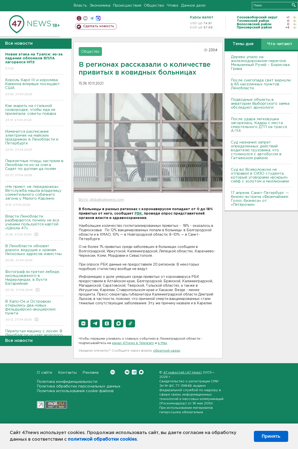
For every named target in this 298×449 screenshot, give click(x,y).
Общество (154, 5)
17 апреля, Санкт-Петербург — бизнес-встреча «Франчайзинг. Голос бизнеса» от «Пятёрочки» (260, 198)
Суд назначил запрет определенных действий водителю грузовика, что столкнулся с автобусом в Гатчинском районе (256, 150)
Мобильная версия (79, 18)
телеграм (91, 18)
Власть (80, 5)
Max (141, 372)
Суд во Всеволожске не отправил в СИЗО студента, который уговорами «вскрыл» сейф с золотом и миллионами (260, 175)
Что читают (279, 44)
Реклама (91, 372)
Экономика (100, 5)
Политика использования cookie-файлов (75, 391)
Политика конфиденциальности (67, 381)
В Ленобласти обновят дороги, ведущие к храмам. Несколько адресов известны (34, 253)
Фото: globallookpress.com (101, 199)
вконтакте (85, 18)
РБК (138, 213)
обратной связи (166, 350)
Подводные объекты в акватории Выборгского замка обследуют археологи (260, 103)
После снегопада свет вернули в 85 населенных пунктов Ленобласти (261, 84)
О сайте (44, 372)
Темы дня (243, 44)
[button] (83, 323)
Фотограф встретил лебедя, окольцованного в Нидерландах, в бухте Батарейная (34, 281)
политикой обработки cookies (102, 439)
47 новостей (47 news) (182, 372)
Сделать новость (98, 26)
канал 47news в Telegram (133, 343)
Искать (294, 5)
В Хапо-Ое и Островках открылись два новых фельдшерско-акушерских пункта (34, 311)
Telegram (134, 372)
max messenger (98, 18)
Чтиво (172, 5)
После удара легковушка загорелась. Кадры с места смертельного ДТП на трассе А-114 (259, 124)
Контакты (67, 372)
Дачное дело (193, 5)
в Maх (162, 343)
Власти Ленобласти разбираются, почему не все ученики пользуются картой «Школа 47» (34, 226)
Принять (271, 436)
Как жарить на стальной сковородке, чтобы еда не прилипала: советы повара (34, 113)
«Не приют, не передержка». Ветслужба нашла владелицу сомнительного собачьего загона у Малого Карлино (34, 196)
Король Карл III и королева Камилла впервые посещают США (34, 87)
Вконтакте (112, 372)
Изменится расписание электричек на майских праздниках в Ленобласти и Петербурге (34, 141)
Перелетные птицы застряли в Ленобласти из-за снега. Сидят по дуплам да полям (34, 168)
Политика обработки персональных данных (79, 386)
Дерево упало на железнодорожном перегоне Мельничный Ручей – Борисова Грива (260, 62)
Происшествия (127, 5)
